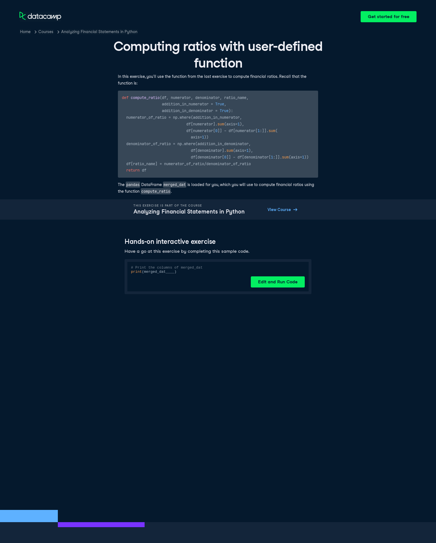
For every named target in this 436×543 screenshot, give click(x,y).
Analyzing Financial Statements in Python (99, 31)
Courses (45, 31)
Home (25, 31)
